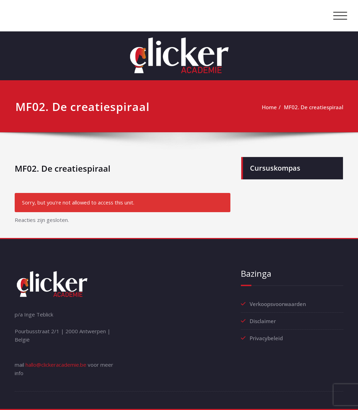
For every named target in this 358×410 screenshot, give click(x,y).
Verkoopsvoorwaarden (278, 303)
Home (269, 107)
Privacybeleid (266, 338)
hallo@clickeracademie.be (56, 364)
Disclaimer (263, 321)
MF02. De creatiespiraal (313, 107)
